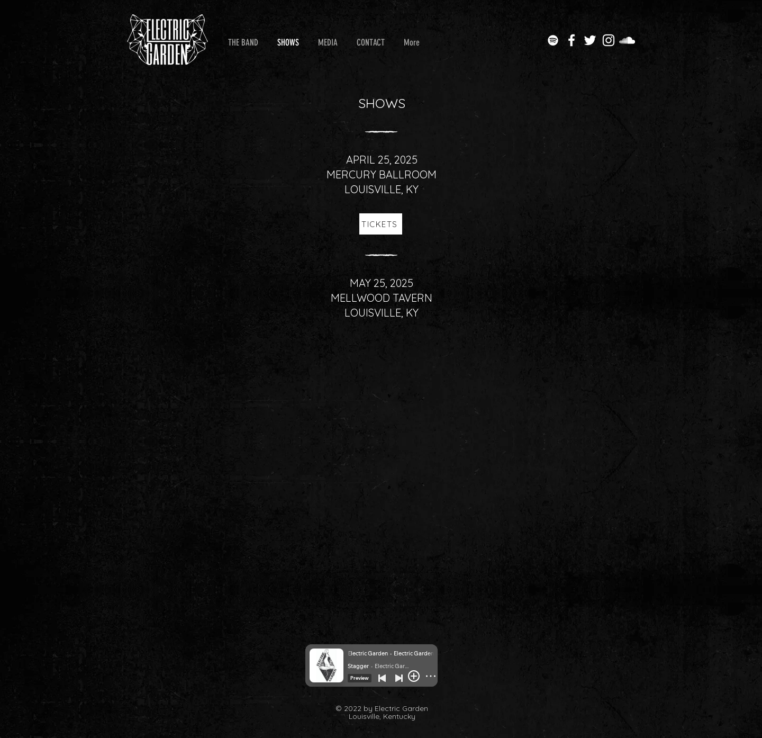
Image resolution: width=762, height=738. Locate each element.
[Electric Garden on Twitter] (590, 40)
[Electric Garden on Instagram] (608, 40)
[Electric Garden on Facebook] (571, 40)
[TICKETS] (380, 224)
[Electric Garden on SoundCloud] (627, 40)
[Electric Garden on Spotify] (553, 40)
